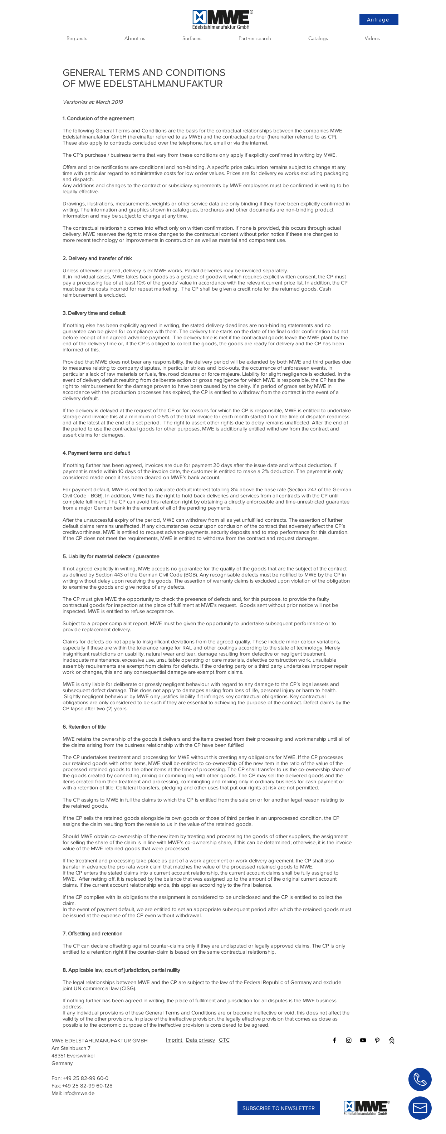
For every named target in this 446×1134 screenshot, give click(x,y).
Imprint (174, 1040)
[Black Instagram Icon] (348, 1040)
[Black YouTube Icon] (363, 1040)
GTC (224, 1040)
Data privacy (200, 1040)
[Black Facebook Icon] (334, 1040)
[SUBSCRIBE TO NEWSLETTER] (278, 1108)
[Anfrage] (378, 19)
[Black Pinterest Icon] (377, 1040)
